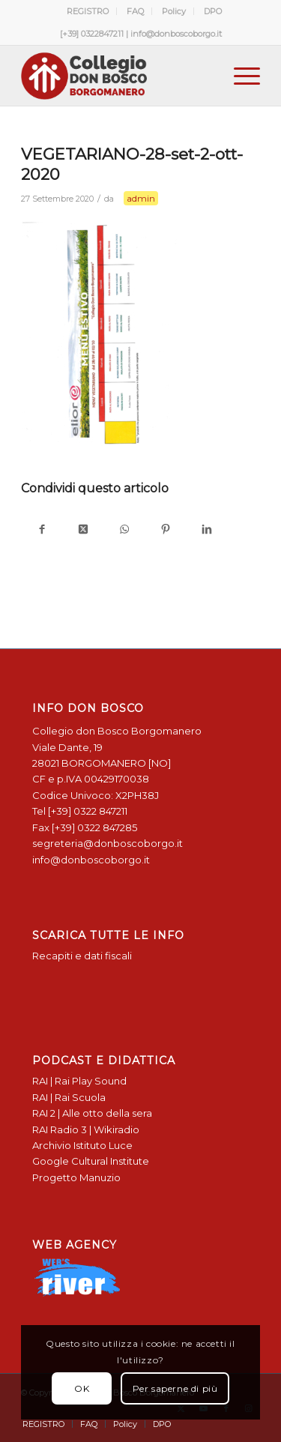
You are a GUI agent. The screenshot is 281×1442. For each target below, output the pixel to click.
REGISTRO (88, 11)
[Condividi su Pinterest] (165, 530)
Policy (174, 11)
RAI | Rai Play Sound (79, 1081)
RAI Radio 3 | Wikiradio (85, 1129)
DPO (213, 11)
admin (141, 198)
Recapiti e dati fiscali (82, 956)
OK (81, 1388)
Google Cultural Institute (90, 1161)
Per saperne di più (175, 1388)
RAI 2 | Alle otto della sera (92, 1113)
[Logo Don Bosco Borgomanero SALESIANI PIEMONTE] (116, 76)
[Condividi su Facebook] (41, 530)
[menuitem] (88, 11)
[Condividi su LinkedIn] (206, 530)
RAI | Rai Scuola (69, 1097)
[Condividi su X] (82, 530)
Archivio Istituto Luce (82, 1145)
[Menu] (239, 76)
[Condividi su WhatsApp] (124, 530)
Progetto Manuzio (76, 1177)
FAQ (135, 11)
